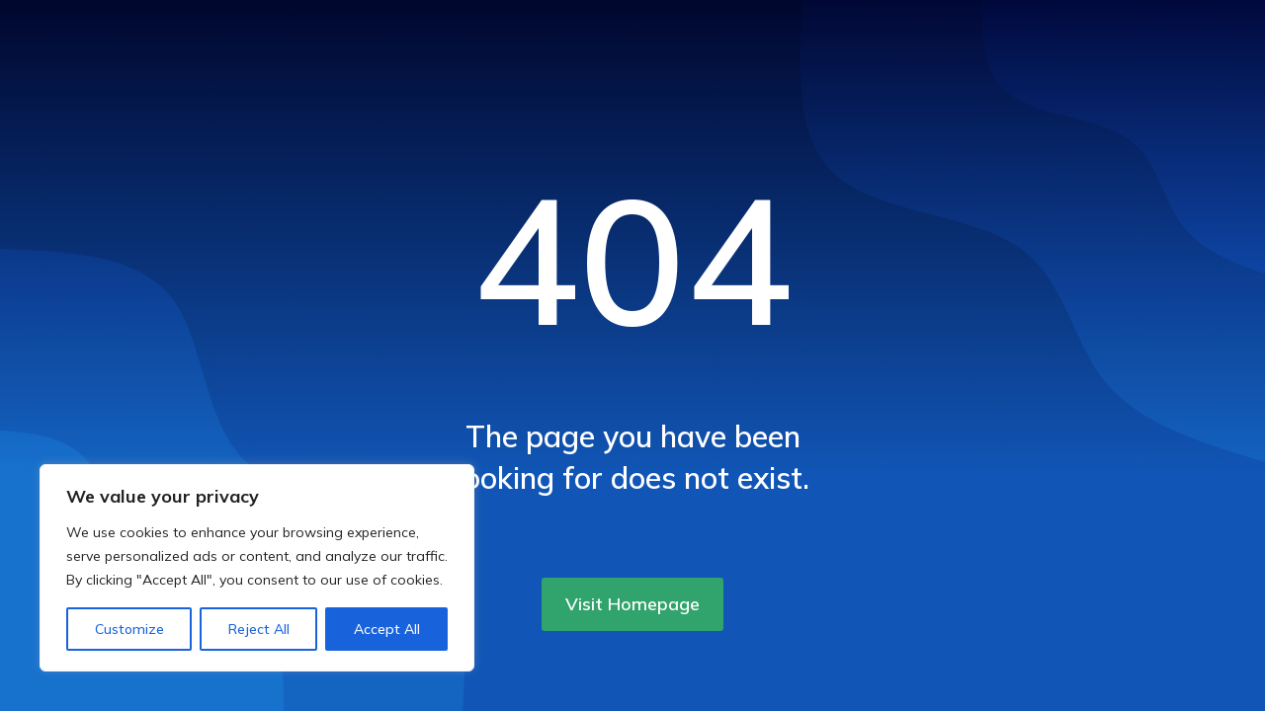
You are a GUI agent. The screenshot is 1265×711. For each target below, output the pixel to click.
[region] (257, 568)
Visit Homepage (632, 603)
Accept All (387, 629)
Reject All (259, 629)
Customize (129, 629)
